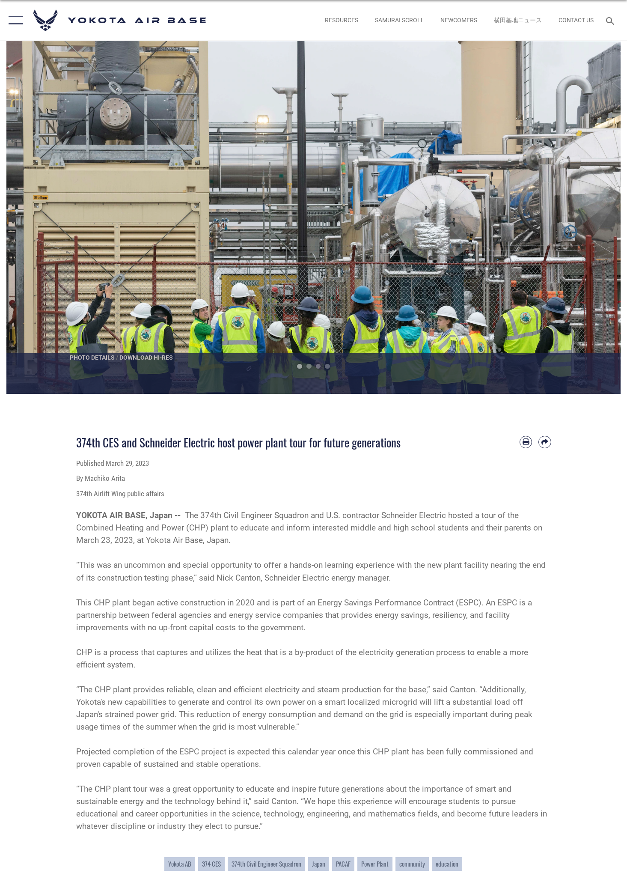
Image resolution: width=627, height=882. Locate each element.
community (412, 863)
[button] (14, 20)
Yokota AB (179, 863)
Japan (318, 863)
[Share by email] (544, 442)
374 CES (211, 863)
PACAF (343, 863)
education (447, 863)
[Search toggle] (611, 20)
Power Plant (375, 863)
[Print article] (526, 442)
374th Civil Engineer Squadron (266, 863)
